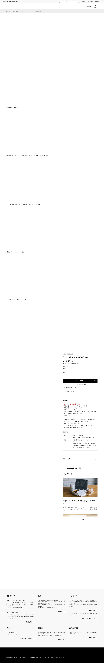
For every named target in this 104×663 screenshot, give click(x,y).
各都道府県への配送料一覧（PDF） (14, 607)
